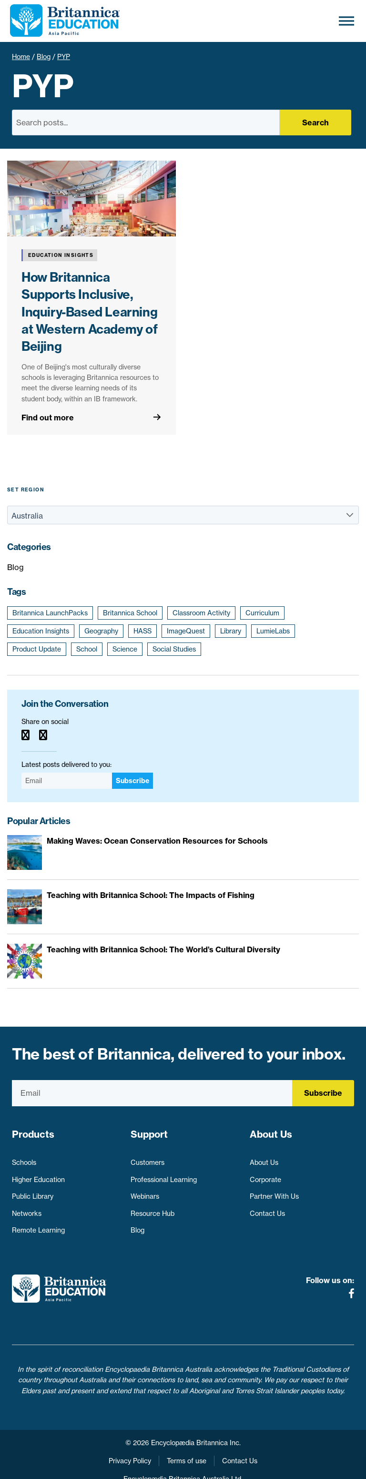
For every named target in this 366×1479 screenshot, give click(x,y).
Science (124, 649)
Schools (24, 1158)
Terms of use (186, 1440)
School (86, 649)
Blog (44, 56)
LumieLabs (273, 631)
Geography (101, 631)
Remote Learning (38, 1226)
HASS (142, 631)
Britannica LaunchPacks (50, 613)
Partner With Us (274, 1192)
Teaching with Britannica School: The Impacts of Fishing (150, 895)
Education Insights (40, 631)
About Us (264, 1158)
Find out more (47, 417)
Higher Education (38, 1175)
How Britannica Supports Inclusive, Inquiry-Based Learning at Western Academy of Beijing (89, 312)
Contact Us (267, 1208)
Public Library (32, 1192)
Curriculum (262, 613)
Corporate (265, 1175)
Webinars (145, 1192)
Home (21, 56)
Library (230, 631)
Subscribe (132, 780)
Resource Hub (152, 1208)
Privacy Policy (130, 1440)
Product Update (36, 649)
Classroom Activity (201, 613)
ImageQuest (186, 631)
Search (315, 122)
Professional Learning (164, 1175)
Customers (147, 1158)
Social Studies (174, 649)
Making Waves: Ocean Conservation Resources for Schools (157, 841)
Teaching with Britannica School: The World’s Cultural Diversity (163, 949)
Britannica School (130, 613)
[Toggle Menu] (346, 20)
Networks (26, 1208)
